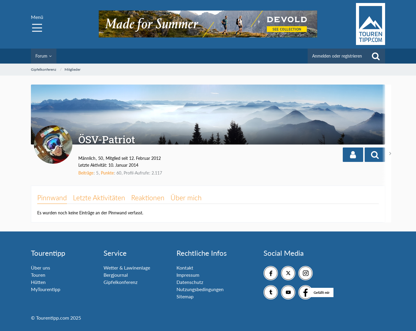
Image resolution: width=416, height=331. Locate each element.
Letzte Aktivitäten (99, 197)
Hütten (38, 282)
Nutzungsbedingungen (200, 289)
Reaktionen (147, 197)
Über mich (186, 197)
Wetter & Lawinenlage (127, 267)
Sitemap (185, 296)
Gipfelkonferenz (120, 282)
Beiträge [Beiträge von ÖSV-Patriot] (85, 172)
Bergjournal (116, 275)
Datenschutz (189, 282)
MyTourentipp (45, 289)
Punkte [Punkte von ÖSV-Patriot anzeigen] (107, 172)
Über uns (40, 267)
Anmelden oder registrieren (337, 55)
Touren (38, 275)
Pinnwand (52, 197)
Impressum (187, 275)
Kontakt (184, 267)
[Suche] (375, 56)
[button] (353, 155)
